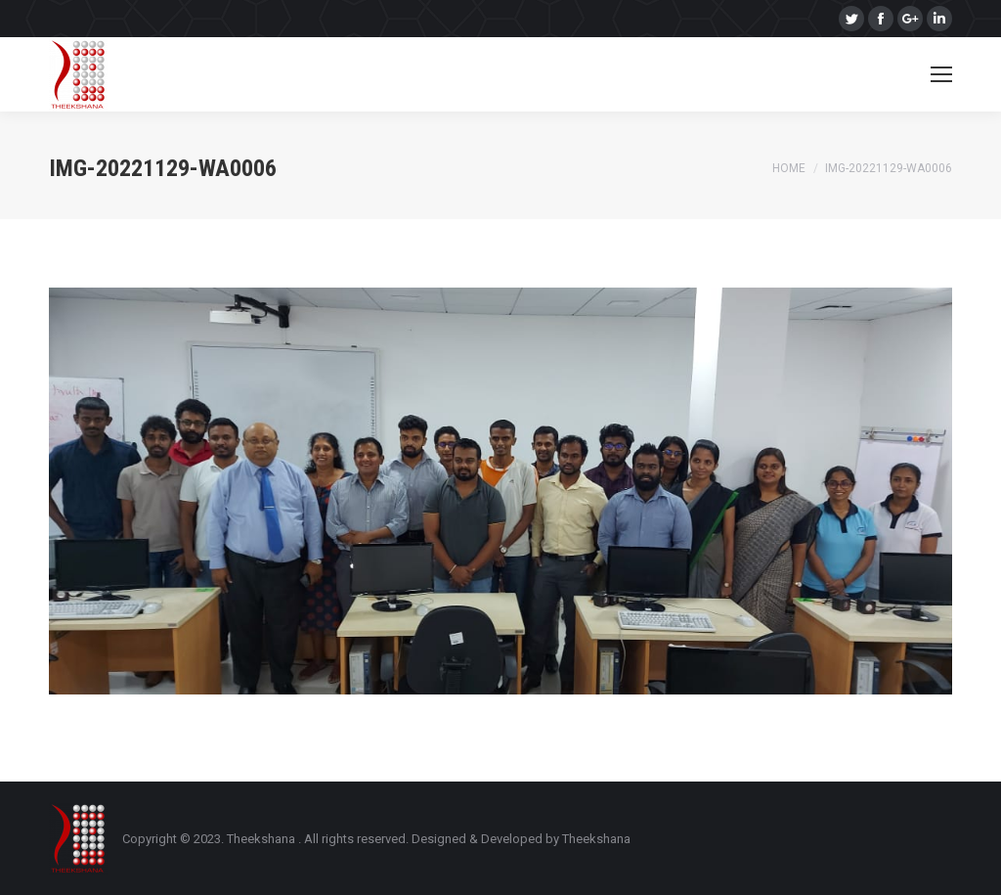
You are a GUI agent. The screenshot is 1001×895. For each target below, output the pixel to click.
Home (788, 168)
